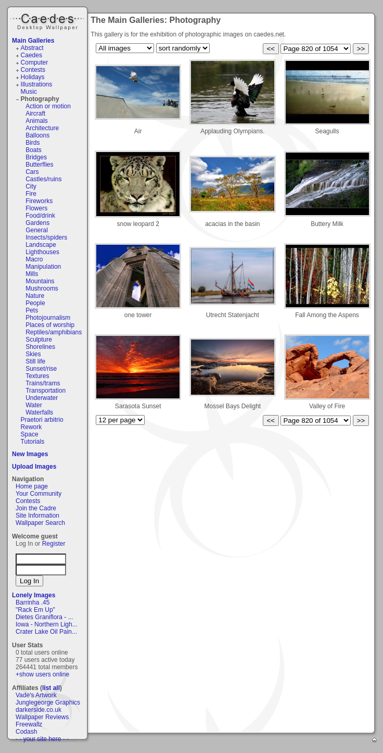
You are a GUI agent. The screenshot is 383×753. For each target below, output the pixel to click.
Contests (33, 69)
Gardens (37, 223)
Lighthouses (42, 252)
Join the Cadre (36, 508)
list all (51, 688)
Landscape (40, 244)
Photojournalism (47, 317)
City (30, 186)
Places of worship (49, 325)
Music (29, 91)
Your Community (38, 493)
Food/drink (40, 215)
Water (33, 405)
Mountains (39, 281)
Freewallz (29, 724)
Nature (34, 295)
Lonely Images (33, 595)
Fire (30, 193)
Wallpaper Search (40, 522)
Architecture (42, 128)
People (35, 303)
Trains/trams (42, 383)
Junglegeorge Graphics (48, 702)
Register (54, 543)
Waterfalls (39, 412)
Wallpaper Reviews (42, 717)
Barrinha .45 (32, 602)
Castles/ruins (43, 179)
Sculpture (38, 339)
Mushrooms (41, 288)
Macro (34, 259)
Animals (36, 120)
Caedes (48, 20)
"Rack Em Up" (35, 609)
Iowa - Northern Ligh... (47, 624)
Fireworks (39, 201)
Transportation (45, 390)
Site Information (37, 515)
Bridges (36, 157)
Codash (26, 731)
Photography (40, 99)
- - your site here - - (42, 739)
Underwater (41, 397)
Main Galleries (33, 40)
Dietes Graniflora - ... (44, 617)
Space (30, 434)
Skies (33, 354)
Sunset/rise (41, 368)
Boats (33, 150)
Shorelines (40, 346)
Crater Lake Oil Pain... (46, 631)
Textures (37, 376)
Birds (32, 142)
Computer (34, 62)
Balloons (37, 135)
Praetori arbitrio (42, 419)
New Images (30, 454)
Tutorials (33, 441)
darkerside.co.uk (38, 709)
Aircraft (35, 113)
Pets (31, 310)
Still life (35, 361)
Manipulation (43, 266)
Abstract (32, 48)
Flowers (36, 208)
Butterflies (39, 164)
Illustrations (37, 84)
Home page (32, 486)
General (36, 230)
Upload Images (34, 466)
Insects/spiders (46, 237)
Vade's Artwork (36, 695)
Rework (31, 427)
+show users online (42, 674)
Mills (31, 274)
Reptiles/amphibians (53, 332)
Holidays (33, 77)
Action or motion (48, 106)
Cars (32, 171)
